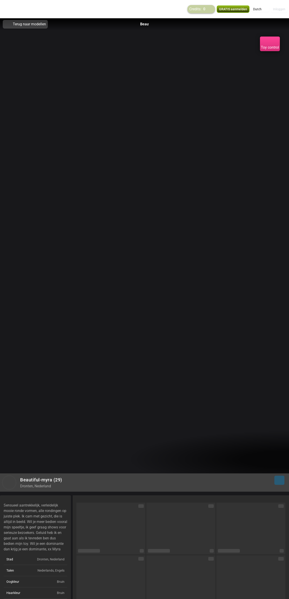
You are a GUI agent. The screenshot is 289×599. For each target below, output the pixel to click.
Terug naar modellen (25, 24)
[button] (260, 9)
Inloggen (279, 9)
